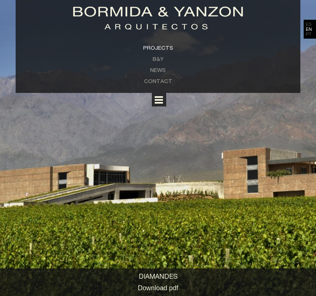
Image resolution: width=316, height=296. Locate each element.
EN (309, 29)
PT (308, 34)
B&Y (158, 59)
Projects (158, 47)
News (158, 70)
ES (308, 24)
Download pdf (158, 287)
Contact (158, 81)
